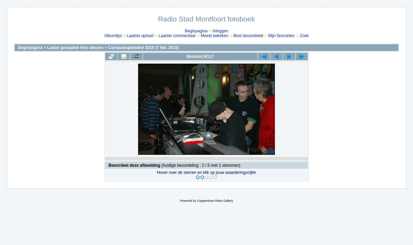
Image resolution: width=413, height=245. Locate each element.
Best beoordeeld (248, 35)
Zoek (304, 35)
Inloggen (220, 31)
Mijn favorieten (281, 35)
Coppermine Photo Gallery (215, 200)
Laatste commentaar (177, 35)
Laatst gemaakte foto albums (75, 47)
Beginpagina (196, 31)
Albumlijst (112, 35)
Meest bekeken (214, 35)
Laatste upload (140, 35)
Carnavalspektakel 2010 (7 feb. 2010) (143, 47)
